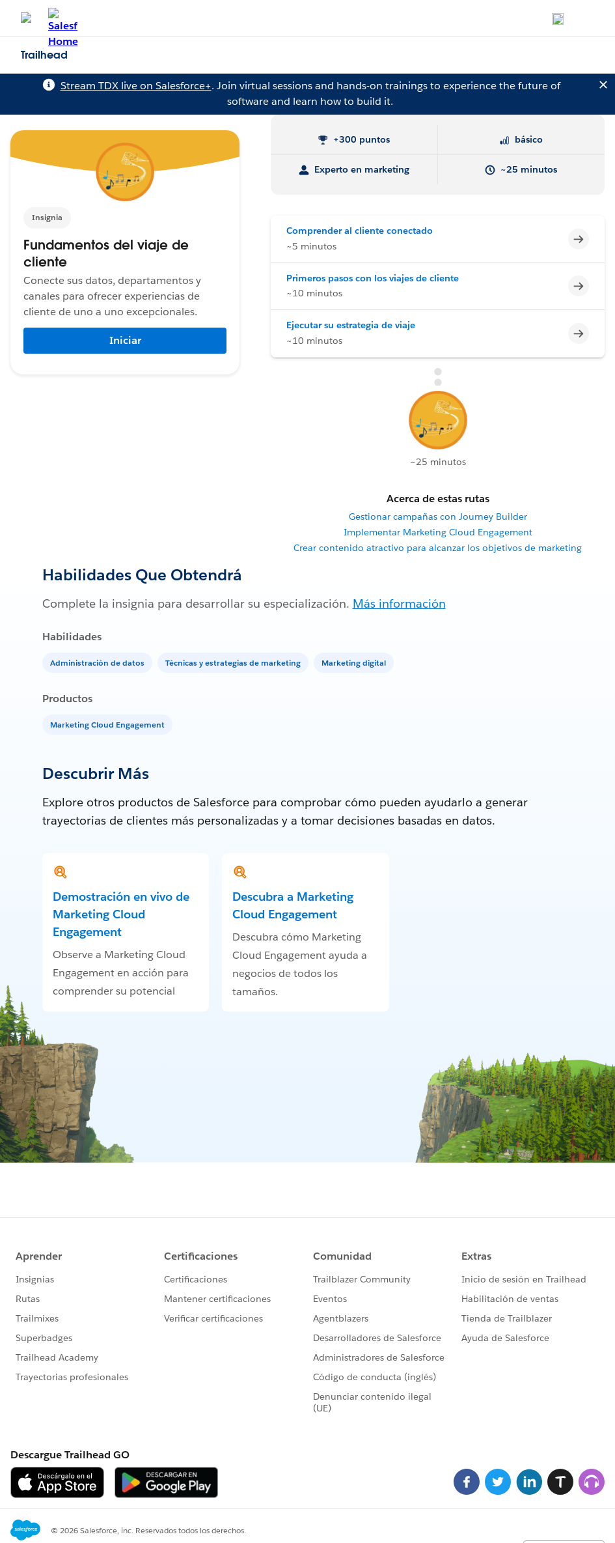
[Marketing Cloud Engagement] (108, 724)
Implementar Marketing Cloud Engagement (438, 532)
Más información (399, 603)
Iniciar (125, 340)
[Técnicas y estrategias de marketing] (234, 662)
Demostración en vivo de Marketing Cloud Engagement (121, 914)
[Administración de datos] (98, 662)
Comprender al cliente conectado (359, 230)
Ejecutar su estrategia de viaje (350, 325)
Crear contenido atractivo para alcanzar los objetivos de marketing (438, 548)
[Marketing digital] (355, 662)
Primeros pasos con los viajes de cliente (372, 278)
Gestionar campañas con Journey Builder (438, 516)
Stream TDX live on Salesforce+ (136, 85)
